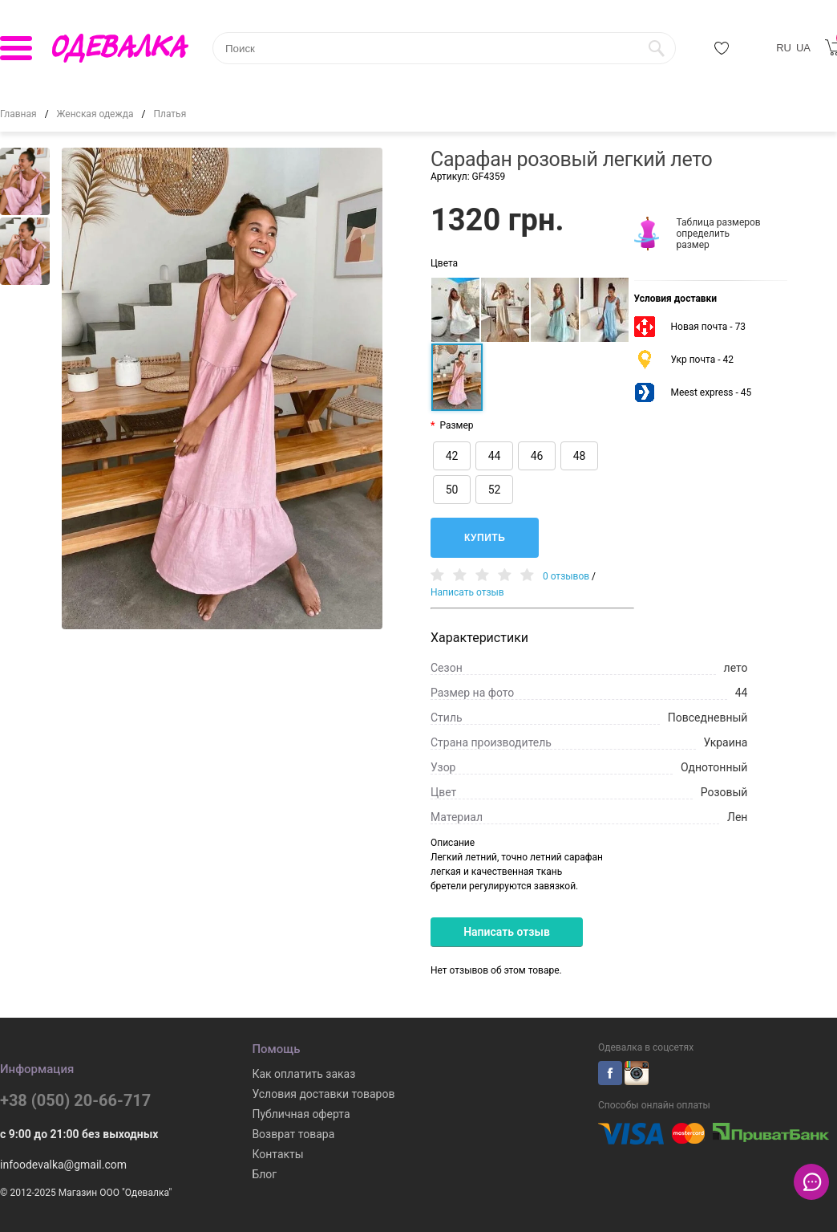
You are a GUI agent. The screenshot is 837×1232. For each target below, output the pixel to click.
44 (494, 455)
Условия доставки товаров (323, 1094)
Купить (484, 537)
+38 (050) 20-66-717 (75, 1100)
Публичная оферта (301, 1114)
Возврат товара (293, 1134)
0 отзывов (566, 576)
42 (452, 455)
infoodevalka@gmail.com (63, 1164)
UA (803, 48)
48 (579, 455)
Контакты (277, 1154)
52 (494, 489)
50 (452, 489)
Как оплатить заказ (303, 1073)
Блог (264, 1174)
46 (537, 455)
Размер (456, 425)
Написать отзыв (467, 592)
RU (783, 48)
